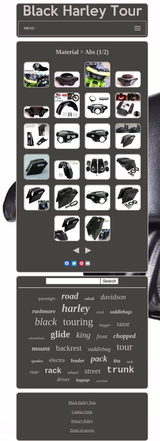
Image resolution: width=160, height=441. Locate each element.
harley (76, 308)
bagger (105, 325)
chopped (124, 336)
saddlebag (99, 349)
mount (41, 348)
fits (117, 361)
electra (57, 360)
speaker (37, 361)
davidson (113, 297)
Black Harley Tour (82, 402)
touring (78, 321)
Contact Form (82, 412)
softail (89, 299)
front (102, 336)
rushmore (44, 311)
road (70, 296)
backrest (69, 348)
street (93, 371)
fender (77, 360)
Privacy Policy (82, 421)
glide (60, 334)
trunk (120, 370)
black (46, 321)
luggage (83, 380)
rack (53, 370)
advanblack (36, 338)
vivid (100, 312)
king (83, 335)
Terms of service (82, 430)
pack (99, 358)
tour (125, 346)
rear (34, 372)
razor (123, 324)
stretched (101, 381)
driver (63, 379)
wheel (73, 372)
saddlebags (121, 311)
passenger (46, 298)
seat (130, 362)
